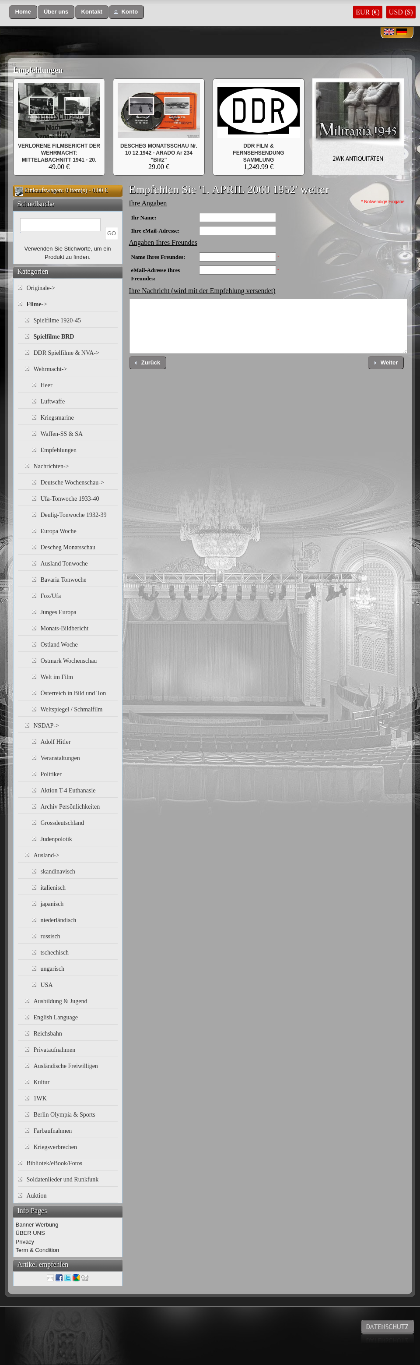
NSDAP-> (46, 725)
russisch (50, 936)
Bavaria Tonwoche (64, 579)
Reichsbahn (48, 1033)
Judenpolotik (56, 839)
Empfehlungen (38, 70)
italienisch (53, 887)
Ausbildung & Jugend (61, 1001)
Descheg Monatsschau (68, 547)
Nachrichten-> (51, 466)
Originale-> (41, 288)
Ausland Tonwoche (64, 563)
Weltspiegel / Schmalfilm (72, 709)
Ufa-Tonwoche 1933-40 (70, 498)
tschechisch (55, 952)
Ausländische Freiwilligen (66, 1066)
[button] (23, 12)
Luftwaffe (53, 401)
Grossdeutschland (62, 823)
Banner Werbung (37, 1224)
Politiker (51, 774)
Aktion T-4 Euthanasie (68, 790)
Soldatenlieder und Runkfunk (63, 1179)
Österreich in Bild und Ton (73, 693)
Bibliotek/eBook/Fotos (55, 1163)
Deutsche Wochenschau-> (72, 482)
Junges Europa (59, 612)
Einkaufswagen (43, 190)
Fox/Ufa (51, 596)
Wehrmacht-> (50, 369)
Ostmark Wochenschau (69, 661)
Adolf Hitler (56, 742)
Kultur (42, 1082)
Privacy (25, 1241)
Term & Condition (38, 1250)
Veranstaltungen (60, 758)
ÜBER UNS (30, 1233)
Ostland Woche (59, 644)
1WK (40, 1098)
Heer (46, 385)
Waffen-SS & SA (62, 434)
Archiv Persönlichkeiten (70, 806)
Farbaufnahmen (53, 1131)
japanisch (52, 904)
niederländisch (59, 920)
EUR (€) (368, 12)
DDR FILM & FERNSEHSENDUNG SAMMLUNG (258, 153)
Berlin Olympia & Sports (64, 1114)
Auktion (37, 1195)
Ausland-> (47, 855)
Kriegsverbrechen (55, 1147)
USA (47, 985)
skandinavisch (58, 871)
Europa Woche (59, 531)
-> (37, 304)
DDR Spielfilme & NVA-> (66, 353)
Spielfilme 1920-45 (57, 320)
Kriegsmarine (57, 417)
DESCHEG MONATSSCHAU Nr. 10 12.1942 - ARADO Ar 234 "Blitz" (158, 153)
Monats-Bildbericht (65, 628)
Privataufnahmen (55, 1050)
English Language (56, 1017)
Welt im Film (57, 677)
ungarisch (52, 968)
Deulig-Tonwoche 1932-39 (74, 515)
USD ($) (401, 12)
